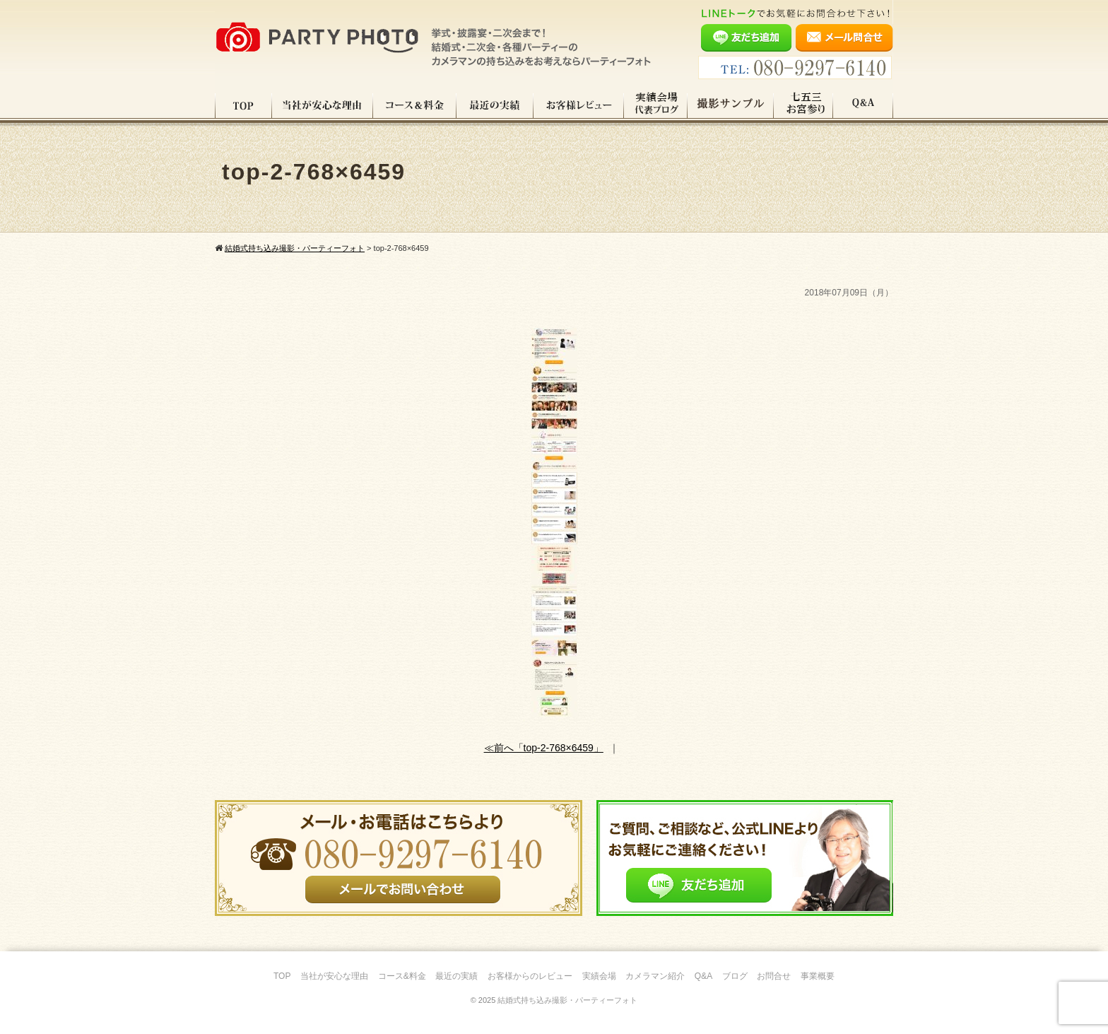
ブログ (735, 976)
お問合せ (774, 976)
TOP (243, 105)
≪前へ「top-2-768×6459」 (543, 747)
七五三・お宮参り (803, 105)
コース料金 (414, 105)
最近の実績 (495, 105)
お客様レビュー (579, 105)
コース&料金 (402, 976)
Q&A (863, 105)
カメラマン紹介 (655, 976)
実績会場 (599, 976)
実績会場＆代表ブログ (656, 105)
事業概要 (818, 976)
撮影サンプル (731, 105)
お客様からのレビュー (530, 976)
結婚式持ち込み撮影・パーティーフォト (567, 1000)
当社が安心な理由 (322, 105)
